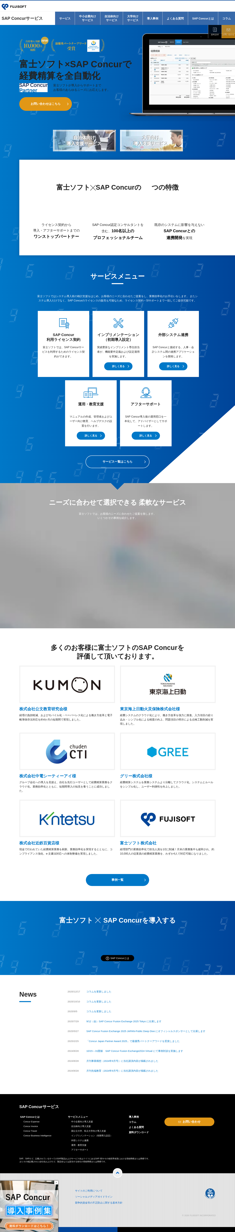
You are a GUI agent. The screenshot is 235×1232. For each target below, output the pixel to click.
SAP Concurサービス (22, 18)
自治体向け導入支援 (81, 1126)
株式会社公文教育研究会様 (43, 709)
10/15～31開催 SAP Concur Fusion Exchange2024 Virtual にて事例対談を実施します (134, 1051)
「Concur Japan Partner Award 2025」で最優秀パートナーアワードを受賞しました (133, 1041)
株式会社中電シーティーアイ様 (47, 776)
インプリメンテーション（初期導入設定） (91, 1135)
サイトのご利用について (89, 1190)
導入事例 (152, 18)
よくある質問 (175, 18)
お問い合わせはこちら (46, 103)
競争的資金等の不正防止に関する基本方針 (98, 1202)
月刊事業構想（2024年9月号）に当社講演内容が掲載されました (122, 1060)
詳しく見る (118, 366)
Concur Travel (30, 1131)
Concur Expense (31, 1121)
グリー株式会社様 (136, 776)
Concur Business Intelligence (37, 1135)
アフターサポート (80, 1149)
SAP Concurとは (203, 18)
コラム (226, 18)
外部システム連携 (80, 1140)
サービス (65, 18)
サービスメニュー (78, 1116)
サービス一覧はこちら (117, 461)
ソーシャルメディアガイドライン (94, 1196)
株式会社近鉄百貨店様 (39, 843)
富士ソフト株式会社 (138, 843)
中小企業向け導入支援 (82, 1121)
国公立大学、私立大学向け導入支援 (88, 1131)
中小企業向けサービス (87, 18)
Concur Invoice (30, 1126)
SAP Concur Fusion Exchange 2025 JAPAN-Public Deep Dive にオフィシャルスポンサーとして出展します (146, 1031)
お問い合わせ (228, 34)
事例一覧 (117, 879)
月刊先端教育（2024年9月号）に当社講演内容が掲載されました (122, 1070)
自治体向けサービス (112, 18)
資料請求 (215, 34)
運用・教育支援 (78, 1145)
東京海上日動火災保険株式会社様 (150, 709)
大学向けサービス (132, 18)
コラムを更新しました (98, 991)
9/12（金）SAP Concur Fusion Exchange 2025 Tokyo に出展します (123, 1021)
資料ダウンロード (139, 1132)
